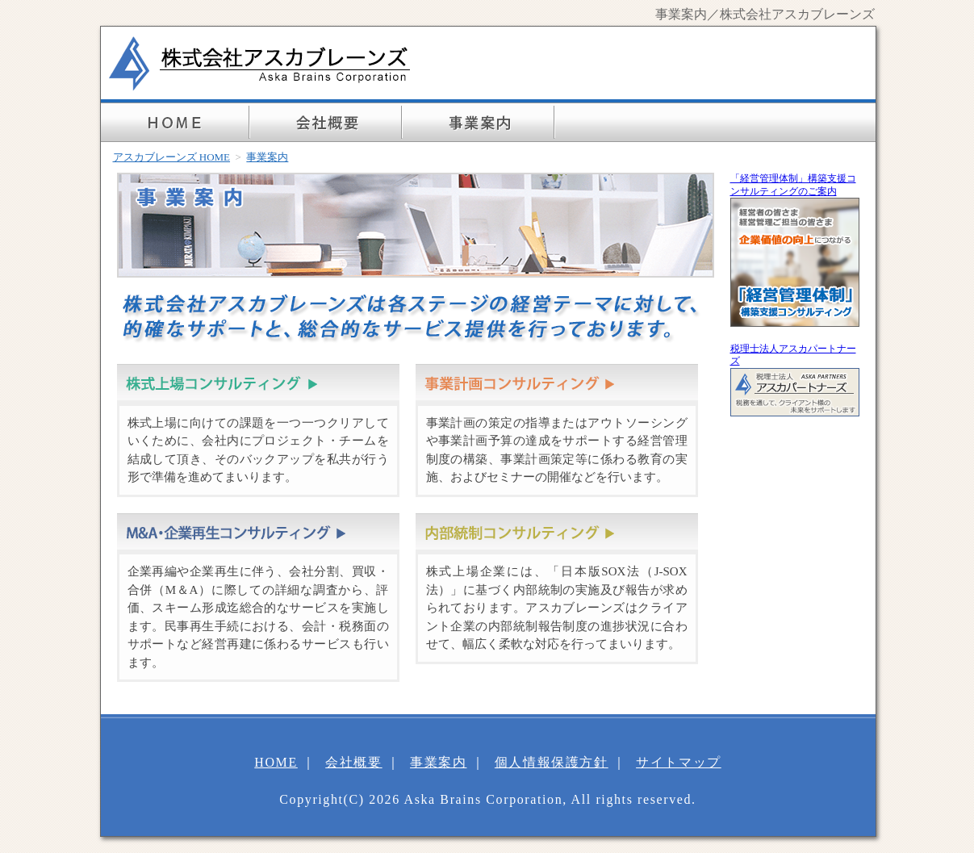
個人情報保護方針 (551, 762)
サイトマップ (678, 762)
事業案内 (438, 762)
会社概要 (353, 762)
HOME (276, 762)
